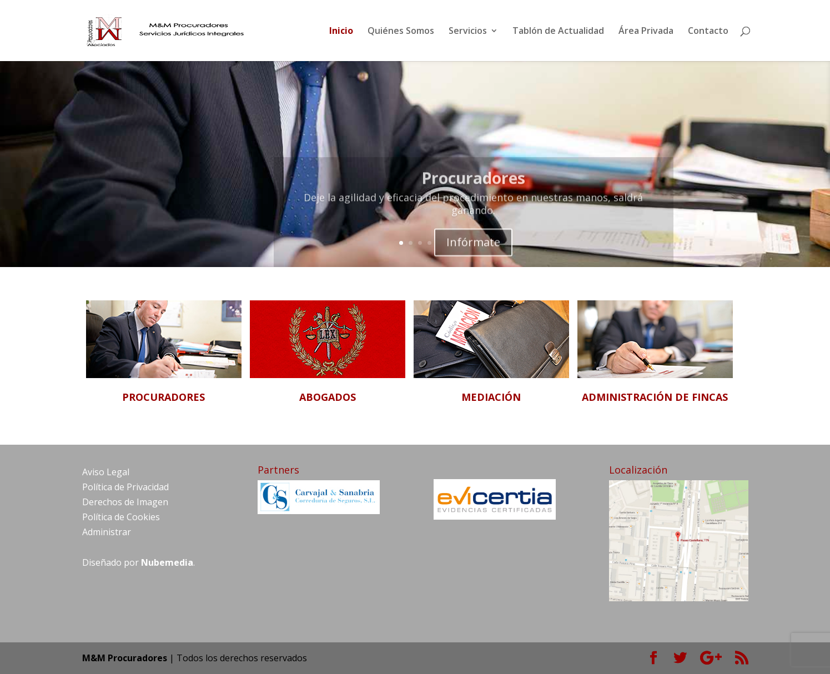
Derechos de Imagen (125, 502)
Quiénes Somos (401, 32)
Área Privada (645, 32)
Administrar (106, 532)
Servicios (468, 32)
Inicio (341, 32)
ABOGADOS (327, 397)
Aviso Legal (105, 472)
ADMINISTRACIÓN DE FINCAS (655, 397)
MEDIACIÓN (491, 397)
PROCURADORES (163, 397)
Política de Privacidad (125, 487)
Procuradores (473, 183)
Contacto (708, 32)
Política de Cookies (121, 517)
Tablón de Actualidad (558, 32)
